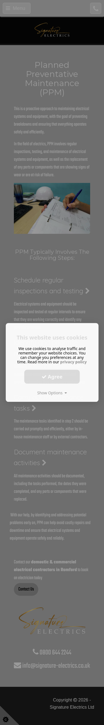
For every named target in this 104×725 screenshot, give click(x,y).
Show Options (52, 392)
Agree (52, 376)
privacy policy (73, 361)
